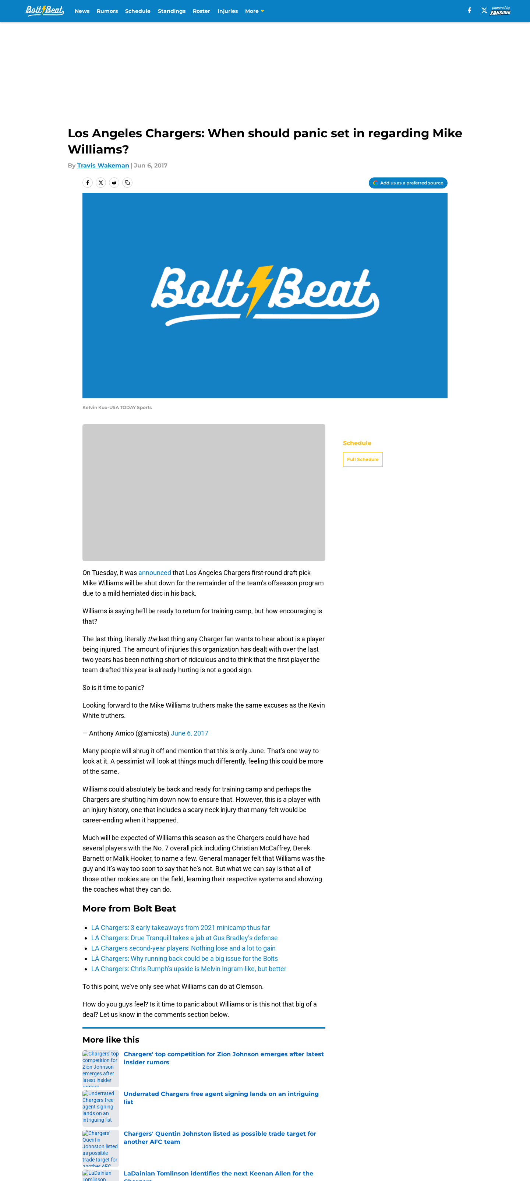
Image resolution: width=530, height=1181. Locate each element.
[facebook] (469, 10)
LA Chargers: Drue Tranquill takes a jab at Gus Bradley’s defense (184, 938)
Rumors (107, 11)
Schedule (138, 11)
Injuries (228, 11)
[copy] (127, 182)
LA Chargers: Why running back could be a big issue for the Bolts (184, 958)
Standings (172, 11)
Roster (201, 11)
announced (154, 573)
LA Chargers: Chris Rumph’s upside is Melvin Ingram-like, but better (188, 969)
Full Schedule (363, 459)
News (82, 11)
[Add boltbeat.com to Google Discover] (408, 182)
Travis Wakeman (103, 165)
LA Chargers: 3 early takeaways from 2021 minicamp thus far (180, 927)
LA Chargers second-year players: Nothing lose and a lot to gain (183, 948)
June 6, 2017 (189, 733)
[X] (484, 10)
